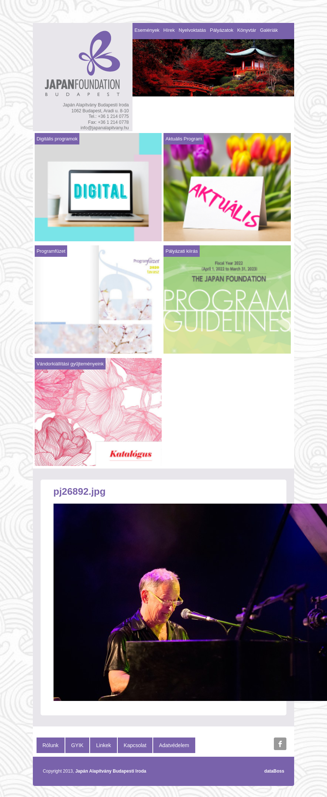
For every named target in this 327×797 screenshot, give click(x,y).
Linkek (103, 745)
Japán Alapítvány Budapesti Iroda (110, 771)
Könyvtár (246, 30)
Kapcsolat (135, 745)
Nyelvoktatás (192, 30)
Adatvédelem (174, 745)
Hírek (169, 30)
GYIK (77, 745)
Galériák (269, 30)
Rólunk (50, 745)
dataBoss (274, 771)
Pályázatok (222, 30)
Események (146, 30)
